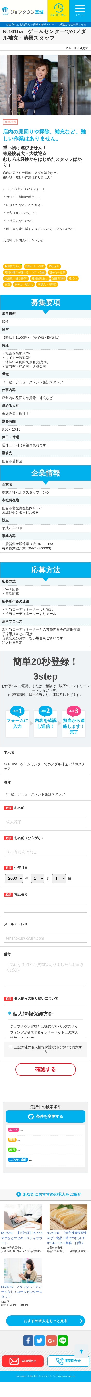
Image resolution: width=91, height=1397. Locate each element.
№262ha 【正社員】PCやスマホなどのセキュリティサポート (22, 1253)
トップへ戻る (81, 1351)
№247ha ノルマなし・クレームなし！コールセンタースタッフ (21, 1307)
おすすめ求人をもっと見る (45, 1336)
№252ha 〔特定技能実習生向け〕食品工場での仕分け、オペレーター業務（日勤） (67, 1253)
